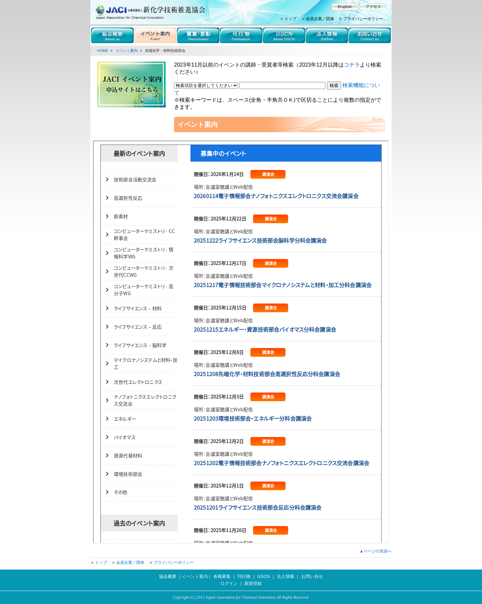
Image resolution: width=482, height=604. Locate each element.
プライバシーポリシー (363, 18)
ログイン (229, 583)
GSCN (263, 576)
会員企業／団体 (320, 18)
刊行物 (243, 576)
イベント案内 (126, 51)
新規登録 (253, 583)
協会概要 (167, 576)
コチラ (352, 65)
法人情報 (285, 576)
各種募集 (222, 576)
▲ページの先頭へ (375, 551)
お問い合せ (312, 576)
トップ (291, 18)
